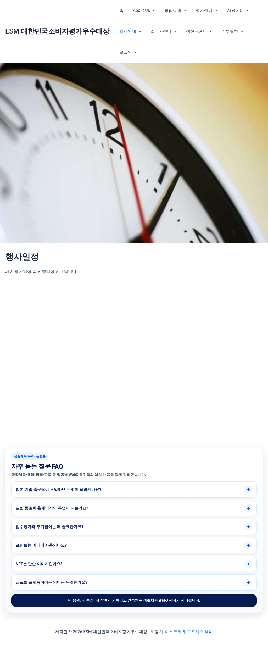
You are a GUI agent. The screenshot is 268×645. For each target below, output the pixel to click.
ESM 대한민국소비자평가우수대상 (57, 31)
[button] (151, 10)
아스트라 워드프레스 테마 (189, 631)
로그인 (128, 52)
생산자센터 (196, 31)
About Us (142, 10)
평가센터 (203, 10)
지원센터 (233, 10)
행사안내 (130, 31)
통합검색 (173, 10)
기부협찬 (229, 31)
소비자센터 (162, 31)
